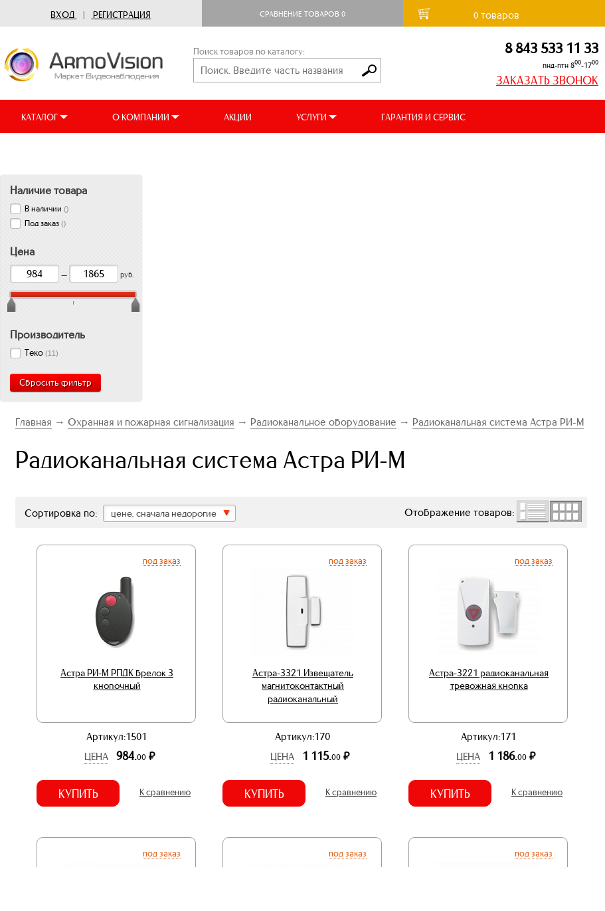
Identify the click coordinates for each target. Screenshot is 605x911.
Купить (78, 794)
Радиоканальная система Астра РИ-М (498, 422)
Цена (96, 756)
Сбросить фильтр (55, 382)
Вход (62, 15)
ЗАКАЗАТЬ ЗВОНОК (547, 80)
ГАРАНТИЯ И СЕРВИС (423, 117)
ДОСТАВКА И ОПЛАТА (65, 150)
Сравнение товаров (302, 14)
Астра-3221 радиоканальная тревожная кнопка (489, 679)
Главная (33, 422)
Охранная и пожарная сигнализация (151, 422)
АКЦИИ (238, 117)
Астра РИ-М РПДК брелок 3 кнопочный (116, 679)
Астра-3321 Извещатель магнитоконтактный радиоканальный (302, 686)
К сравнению (165, 792)
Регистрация (122, 15)
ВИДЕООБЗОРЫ (184, 150)
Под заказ (162, 560)
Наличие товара (48, 190)
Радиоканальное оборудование (323, 422)
